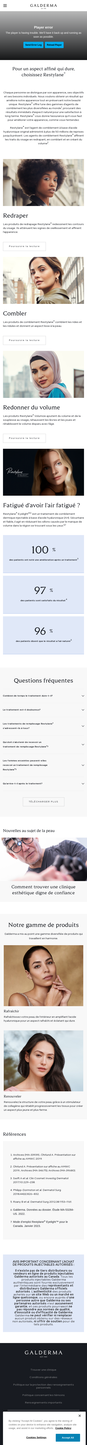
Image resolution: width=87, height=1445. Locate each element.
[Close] (80, 1427)
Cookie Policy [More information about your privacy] (63, 1439)
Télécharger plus (43, 802)
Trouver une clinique (43, 1370)
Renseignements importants (43, 1402)
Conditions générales (43, 1377)
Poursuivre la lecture (24, 246)
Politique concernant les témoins (43, 1395)
